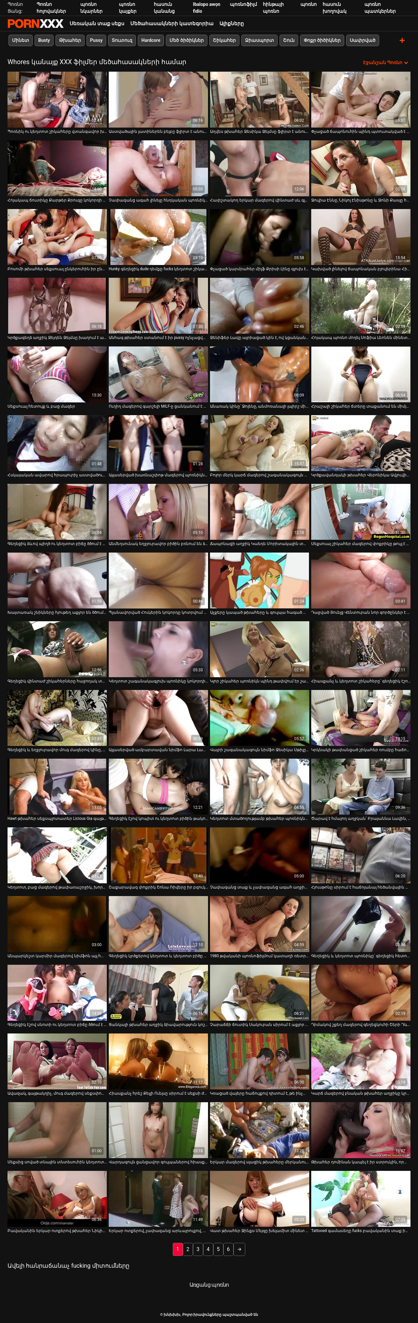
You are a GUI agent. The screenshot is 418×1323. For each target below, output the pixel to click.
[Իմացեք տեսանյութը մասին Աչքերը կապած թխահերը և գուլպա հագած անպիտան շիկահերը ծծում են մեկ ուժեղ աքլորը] (259, 580)
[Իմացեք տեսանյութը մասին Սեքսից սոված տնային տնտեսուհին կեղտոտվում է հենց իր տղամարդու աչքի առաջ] (57, 1130)
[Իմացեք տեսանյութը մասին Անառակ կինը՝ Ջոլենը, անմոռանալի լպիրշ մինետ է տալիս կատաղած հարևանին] (259, 374)
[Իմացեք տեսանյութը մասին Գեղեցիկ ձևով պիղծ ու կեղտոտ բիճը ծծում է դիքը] (57, 511)
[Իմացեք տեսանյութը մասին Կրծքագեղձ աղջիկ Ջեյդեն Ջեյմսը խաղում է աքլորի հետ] (57, 305)
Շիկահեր (224, 40)
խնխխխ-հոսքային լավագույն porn (36, 23)
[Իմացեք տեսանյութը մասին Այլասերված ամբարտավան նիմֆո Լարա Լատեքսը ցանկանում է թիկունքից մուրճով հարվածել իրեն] (158, 718)
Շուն (289, 40)
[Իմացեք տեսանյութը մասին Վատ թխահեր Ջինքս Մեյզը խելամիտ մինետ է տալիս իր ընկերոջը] (259, 1198)
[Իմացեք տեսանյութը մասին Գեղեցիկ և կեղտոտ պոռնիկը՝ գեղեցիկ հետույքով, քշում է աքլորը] (360, 924)
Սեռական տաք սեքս (97, 23)
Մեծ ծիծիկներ (186, 40)
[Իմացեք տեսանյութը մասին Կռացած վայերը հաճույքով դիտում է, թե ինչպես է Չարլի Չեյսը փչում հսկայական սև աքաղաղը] (259, 1061)
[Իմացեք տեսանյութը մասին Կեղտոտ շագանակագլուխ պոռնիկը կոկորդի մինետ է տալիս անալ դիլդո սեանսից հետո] (158, 649)
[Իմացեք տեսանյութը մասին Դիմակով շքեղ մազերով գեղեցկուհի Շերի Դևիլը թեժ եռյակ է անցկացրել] (360, 992)
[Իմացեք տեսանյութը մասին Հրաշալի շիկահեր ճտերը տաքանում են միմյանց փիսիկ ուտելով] (360, 374)
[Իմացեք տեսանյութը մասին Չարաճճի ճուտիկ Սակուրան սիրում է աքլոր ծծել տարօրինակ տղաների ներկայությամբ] (259, 992)
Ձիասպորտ (259, 40)
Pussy (96, 40)
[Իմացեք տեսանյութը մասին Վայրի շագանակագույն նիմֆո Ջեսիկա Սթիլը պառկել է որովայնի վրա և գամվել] (259, 718)
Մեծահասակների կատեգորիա (172, 23)
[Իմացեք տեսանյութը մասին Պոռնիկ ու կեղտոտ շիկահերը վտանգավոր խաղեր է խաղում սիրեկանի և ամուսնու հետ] (57, 99)
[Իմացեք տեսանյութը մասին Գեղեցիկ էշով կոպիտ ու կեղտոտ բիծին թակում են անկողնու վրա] (158, 786)
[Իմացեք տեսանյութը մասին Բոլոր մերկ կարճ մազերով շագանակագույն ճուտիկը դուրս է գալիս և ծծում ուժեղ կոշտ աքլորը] (259, 443)
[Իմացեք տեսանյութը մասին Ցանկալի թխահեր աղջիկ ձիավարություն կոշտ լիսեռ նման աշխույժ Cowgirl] (158, 992)
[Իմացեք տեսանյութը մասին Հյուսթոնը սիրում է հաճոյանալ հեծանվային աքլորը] (360, 855)
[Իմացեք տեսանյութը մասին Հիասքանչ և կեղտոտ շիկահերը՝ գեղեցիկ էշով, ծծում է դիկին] (360, 649)
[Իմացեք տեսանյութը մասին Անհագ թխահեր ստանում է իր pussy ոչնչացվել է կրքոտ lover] (158, 305)
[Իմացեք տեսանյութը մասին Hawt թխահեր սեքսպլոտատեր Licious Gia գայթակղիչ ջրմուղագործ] (57, 786)
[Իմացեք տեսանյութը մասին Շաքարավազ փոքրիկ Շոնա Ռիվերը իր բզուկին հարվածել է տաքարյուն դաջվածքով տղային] (158, 855)
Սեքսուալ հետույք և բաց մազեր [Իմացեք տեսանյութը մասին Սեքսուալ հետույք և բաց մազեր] (41, 406)
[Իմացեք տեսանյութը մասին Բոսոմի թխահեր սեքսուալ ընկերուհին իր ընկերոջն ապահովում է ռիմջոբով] (57, 237)
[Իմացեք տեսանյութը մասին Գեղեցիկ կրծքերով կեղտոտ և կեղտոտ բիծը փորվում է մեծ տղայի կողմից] (158, 924)
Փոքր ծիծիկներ (322, 40)
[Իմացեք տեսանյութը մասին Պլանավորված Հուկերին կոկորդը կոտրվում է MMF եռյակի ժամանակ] (158, 580)
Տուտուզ (122, 40)
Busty (44, 40)
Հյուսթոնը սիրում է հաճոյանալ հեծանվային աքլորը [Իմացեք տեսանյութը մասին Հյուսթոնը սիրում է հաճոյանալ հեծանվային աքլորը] (360, 887)
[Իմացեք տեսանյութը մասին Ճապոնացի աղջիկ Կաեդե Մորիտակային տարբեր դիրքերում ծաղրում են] (259, 511)
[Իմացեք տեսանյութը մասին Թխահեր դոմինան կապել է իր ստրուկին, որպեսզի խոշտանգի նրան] (360, 1130)
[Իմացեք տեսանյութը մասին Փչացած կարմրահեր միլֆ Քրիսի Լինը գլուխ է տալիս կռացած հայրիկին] (259, 237)
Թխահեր (70, 40)
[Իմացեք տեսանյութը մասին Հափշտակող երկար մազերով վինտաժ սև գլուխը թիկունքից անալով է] (259, 168)
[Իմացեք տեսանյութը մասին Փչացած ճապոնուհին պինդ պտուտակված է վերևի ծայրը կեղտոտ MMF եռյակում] (360, 99)
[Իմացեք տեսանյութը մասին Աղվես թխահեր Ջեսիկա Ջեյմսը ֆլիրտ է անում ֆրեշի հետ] (259, 99)
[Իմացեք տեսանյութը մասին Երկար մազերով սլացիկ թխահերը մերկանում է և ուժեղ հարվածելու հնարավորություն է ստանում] (259, 1130)
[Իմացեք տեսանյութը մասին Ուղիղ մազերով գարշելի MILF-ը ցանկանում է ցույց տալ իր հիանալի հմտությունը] (158, 374)
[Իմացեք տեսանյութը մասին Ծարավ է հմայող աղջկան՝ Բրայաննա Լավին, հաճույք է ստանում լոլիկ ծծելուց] (360, 786)
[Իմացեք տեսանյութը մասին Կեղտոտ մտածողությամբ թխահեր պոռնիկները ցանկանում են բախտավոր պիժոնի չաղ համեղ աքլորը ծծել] (259, 786)
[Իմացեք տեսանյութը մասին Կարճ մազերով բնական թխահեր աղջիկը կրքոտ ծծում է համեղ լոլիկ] (360, 1061)
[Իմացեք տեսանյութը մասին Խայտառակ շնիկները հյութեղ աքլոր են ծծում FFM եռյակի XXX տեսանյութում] (57, 580)
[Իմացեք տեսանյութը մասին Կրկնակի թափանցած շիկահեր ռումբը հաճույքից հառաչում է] (360, 718)
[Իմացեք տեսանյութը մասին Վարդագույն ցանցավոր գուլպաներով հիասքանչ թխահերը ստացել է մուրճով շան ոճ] (158, 1130)
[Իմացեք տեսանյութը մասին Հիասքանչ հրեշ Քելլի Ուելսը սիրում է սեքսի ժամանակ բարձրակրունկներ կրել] (158, 1061)
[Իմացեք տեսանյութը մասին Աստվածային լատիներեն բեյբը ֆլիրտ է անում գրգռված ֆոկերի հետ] (158, 99)
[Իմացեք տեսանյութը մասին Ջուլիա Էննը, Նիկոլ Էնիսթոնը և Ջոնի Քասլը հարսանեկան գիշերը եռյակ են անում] (360, 168)
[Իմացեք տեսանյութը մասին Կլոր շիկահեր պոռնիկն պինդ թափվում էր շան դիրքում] (259, 649)
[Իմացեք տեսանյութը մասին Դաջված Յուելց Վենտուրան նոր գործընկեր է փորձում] (360, 580)
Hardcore (150, 40)
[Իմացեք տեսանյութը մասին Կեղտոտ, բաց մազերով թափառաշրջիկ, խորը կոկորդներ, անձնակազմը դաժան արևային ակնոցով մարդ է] (57, 855)
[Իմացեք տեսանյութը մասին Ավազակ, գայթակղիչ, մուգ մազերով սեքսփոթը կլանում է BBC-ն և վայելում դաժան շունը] (57, 1061)
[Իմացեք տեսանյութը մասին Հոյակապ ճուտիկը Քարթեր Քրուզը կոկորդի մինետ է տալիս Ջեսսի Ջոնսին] (57, 168)
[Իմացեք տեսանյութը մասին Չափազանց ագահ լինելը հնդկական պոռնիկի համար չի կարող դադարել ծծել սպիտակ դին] (158, 168)
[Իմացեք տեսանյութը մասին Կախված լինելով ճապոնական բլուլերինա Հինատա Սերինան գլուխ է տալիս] (360, 237)
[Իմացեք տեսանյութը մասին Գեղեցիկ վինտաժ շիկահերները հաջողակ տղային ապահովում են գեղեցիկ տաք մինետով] (57, 649)
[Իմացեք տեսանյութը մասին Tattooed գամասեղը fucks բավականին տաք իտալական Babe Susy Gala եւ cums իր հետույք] (360, 1198)
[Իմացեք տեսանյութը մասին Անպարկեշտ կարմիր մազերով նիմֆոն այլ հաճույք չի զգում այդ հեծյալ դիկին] (57, 924)
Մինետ (20, 40)
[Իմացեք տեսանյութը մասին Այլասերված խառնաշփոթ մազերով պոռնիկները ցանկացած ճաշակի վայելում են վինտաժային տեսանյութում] (158, 443)
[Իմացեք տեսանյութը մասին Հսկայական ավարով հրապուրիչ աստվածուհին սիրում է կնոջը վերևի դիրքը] (57, 443)
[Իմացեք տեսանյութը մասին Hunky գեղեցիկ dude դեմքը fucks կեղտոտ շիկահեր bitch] (158, 237)
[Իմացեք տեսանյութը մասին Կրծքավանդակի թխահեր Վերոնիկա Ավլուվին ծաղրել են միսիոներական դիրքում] (360, 443)
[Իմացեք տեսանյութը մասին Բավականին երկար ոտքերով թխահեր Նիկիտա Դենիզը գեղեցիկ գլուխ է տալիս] (57, 1198)
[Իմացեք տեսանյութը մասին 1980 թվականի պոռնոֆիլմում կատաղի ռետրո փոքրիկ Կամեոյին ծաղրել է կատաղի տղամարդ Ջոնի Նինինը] (259, 924)
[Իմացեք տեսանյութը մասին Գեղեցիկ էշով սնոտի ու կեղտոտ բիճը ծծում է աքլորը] (57, 992)
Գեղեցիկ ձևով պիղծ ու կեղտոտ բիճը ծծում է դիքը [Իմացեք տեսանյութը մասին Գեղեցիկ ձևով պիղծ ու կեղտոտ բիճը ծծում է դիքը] (57, 543)
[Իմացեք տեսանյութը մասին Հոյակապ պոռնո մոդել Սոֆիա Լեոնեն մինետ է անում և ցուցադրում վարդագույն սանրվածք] (360, 305)
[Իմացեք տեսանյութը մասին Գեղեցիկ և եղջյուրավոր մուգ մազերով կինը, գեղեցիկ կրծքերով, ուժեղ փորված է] (57, 718)
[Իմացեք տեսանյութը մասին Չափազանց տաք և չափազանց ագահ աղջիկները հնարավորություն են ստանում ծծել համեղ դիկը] (259, 855)
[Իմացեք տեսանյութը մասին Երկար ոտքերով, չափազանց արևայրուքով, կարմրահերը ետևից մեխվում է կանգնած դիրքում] (158, 1198)
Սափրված (363, 40)
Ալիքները (231, 23)
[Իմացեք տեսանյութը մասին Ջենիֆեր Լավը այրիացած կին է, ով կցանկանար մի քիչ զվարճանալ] (259, 305)
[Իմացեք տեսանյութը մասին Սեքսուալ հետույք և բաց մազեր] (57, 374)
